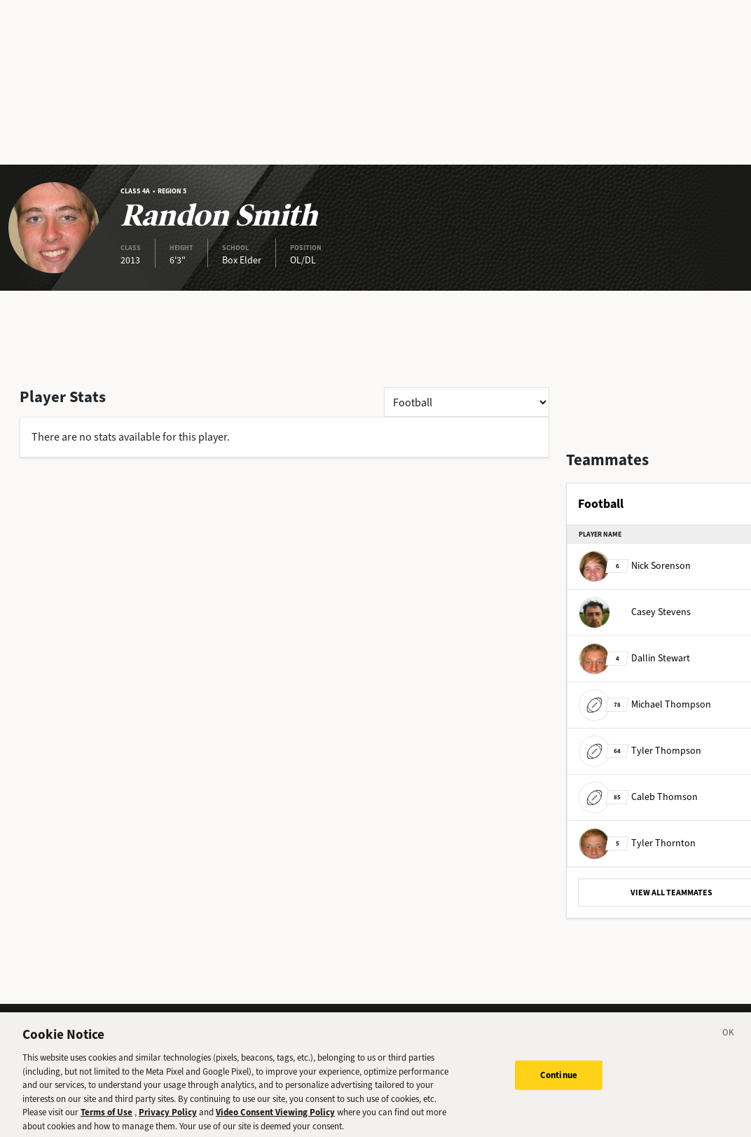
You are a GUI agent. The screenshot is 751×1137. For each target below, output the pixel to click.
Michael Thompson (645, 704)
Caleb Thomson (638, 797)
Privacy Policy (168, 1116)
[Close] (728, 1039)
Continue (558, 1079)
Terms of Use (106, 1116)
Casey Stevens (635, 612)
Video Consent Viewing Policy (275, 1116)
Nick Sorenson (635, 565)
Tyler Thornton (637, 843)
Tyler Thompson (640, 750)
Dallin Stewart (634, 658)
